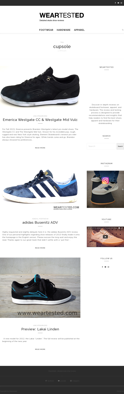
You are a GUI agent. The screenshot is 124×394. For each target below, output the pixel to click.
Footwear (46, 30)
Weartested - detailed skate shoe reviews (62, 371)
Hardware (64, 30)
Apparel (79, 30)
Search (120, 146)
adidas (35, 219)
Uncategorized (40, 116)
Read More (40, 148)
